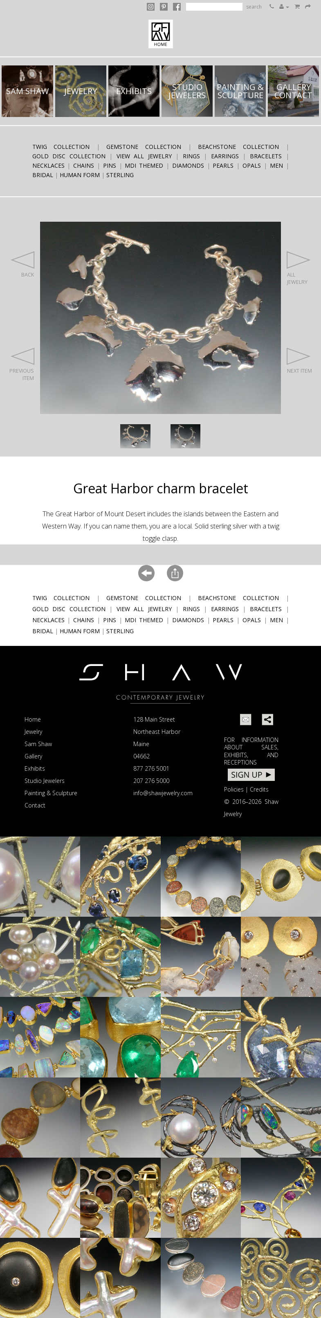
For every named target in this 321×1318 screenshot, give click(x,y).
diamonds (188, 165)
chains (83, 165)
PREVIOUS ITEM (21, 364)
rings (191, 156)
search (254, 6)
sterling (120, 175)
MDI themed (144, 165)
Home (33, 719)
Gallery (33, 756)
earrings (225, 156)
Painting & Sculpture (51, 793)
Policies (234, 789)
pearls (223, 165)
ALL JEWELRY (299, 268)
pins (109, 165)
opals (251, 165)
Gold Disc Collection (69, 156)
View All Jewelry (144, 156)
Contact (35, 805)
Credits (259, 789)
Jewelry (33, 731)
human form (80, 175)
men (276, 165)
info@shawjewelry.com (163, 793)
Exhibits (35, 768)
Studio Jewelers (45, 781)
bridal (42, 175)
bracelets (266, 156)
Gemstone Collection (143, 147)
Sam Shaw (38, 744)
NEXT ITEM (299, 361)
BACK (22, 264)
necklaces (48, 165)
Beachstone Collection (238, 147)
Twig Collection (61, 147)
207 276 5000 (151, 781)
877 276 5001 (151, 768)
